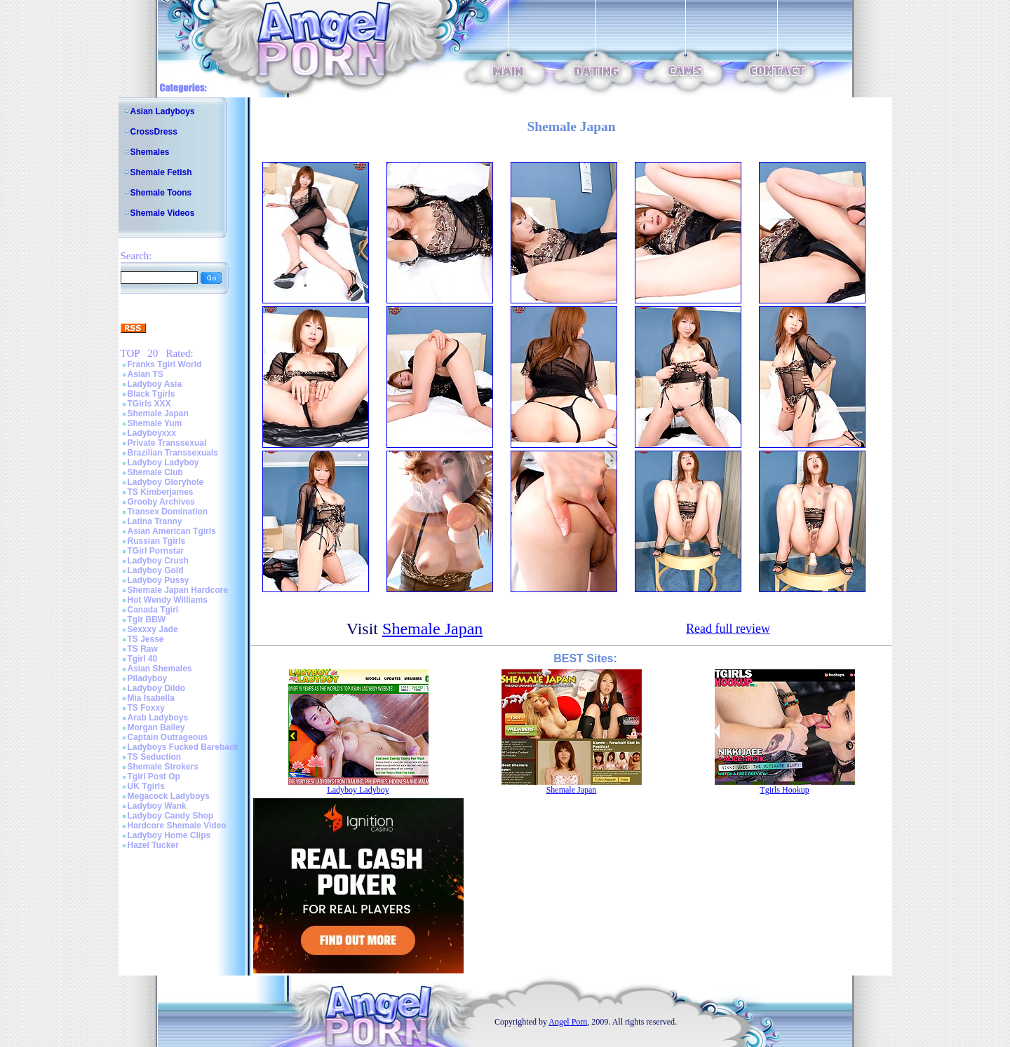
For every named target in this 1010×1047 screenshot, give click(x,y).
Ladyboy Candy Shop (171, 816)
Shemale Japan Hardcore (178, 590)
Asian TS (145, 374)
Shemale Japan (158, 413)
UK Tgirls (146, 786)
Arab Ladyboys (158, 718)
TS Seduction (155, 757)
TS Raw (143, 649)
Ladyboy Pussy (158, 580)
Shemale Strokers (163, 767)
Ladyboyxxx (152, 433)
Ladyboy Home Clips (169, 835)
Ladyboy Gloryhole (166, 482)
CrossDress (153, 132)
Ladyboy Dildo (157, 688)
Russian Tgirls (157, 541)
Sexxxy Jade (153, 629)
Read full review (728, 629)
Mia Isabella (151, 698)
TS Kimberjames (161, 492)
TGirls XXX (149, 404)
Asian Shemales (160, 668)
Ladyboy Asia (155, 384)
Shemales (150, 152)
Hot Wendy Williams (168, 600)
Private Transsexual (167, 443)
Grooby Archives (161, 502)
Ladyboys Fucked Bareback (183, 747)
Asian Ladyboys (162, 111)
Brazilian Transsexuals (173, 453)
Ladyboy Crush (158, 561)
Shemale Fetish (161, 172)
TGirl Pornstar (156, 551)
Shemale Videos (162, 213)
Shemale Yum (155, 423)
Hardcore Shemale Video (177, 825)
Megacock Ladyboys (169, 796)
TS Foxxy (146, 708)
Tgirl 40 (143, 659)
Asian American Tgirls (172, 531)
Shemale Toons (161, 193)
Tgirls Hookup (784, 790)
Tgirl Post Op (154, 776)
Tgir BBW (147, 619)
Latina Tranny (155, 521)
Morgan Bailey (156, 727)
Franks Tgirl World (165, 364)
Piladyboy (148, 678)
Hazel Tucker (153, 845)
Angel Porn (567, 1022)
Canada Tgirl (153, 610)
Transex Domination (168, 511)
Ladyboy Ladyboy (163, 462)
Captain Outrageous (168, 737)
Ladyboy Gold (156, 570)
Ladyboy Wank (157, 806)
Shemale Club (155, 472)
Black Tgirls (151, 394)
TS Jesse (146, 639)
